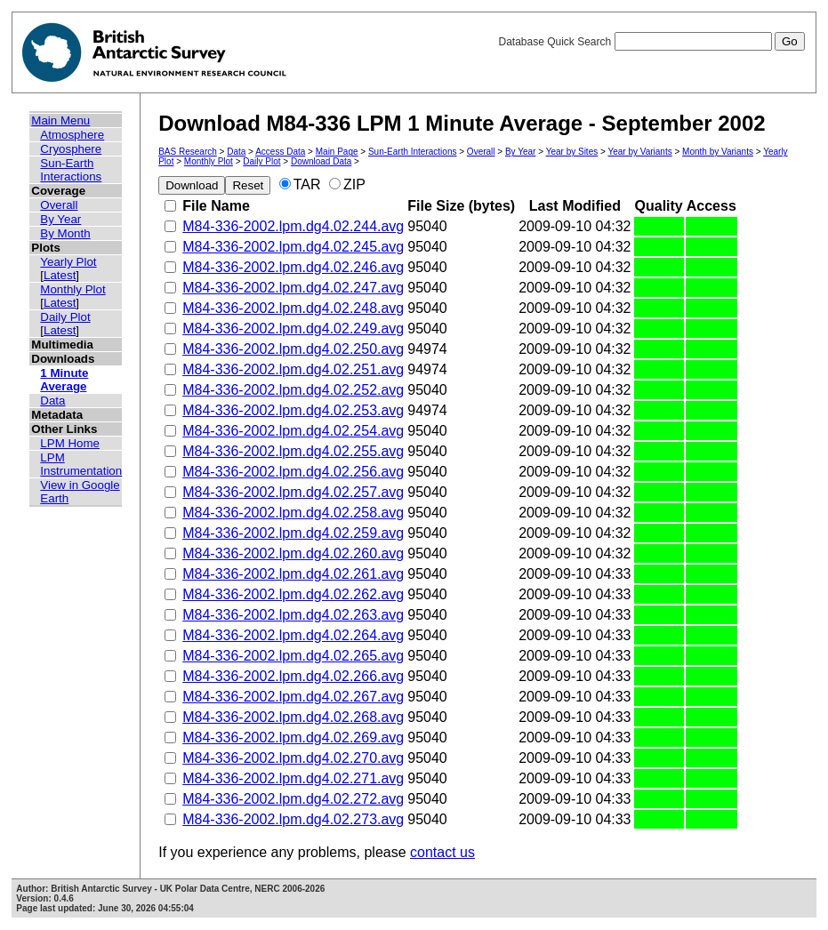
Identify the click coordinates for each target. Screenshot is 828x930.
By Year (60, 219)
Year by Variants (639, 151)
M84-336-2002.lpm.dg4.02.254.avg (293, 430)
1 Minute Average (64, 379)
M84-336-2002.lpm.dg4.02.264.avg (293, 635)
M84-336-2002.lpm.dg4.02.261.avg (293, 573)
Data (52, 400)
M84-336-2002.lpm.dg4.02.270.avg (293, 758)
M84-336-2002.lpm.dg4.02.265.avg (293, 655)
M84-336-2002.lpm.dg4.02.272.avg (293, 798)
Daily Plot (65, 317)
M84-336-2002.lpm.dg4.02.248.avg (293, 308)
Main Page (337, 151)
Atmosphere (72, 134)
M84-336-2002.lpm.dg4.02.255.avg (293, 451)
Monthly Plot (72, 289)
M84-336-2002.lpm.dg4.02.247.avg (293, 287)
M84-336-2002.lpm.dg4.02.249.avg (293, 328)
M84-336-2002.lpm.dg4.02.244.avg (293, 226)
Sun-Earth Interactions (70, 169)
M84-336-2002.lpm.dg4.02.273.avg (293, 819)
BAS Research (187, 151)
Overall (58, 205)
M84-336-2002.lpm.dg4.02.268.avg (293, 717)
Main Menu (60, 120)
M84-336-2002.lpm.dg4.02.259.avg (293, 533)
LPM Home (70, 443)
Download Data (321, 161)
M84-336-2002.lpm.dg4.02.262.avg (293, 594)
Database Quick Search (651, 42)
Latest (60, 275)
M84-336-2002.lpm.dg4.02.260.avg (293, 553)
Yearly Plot (68, 262)
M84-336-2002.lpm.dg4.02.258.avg (293, 512)
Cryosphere (70, 149)
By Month (65, 233)
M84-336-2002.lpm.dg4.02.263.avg (293, 614)
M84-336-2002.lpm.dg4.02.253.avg (293, 410)
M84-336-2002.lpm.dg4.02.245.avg (293, 246)
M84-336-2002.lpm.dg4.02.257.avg (293, 492)
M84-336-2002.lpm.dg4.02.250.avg (293, 349)
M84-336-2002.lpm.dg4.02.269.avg (293, 737)
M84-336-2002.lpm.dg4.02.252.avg (293, 389)
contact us (442, 852)
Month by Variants (717, 151)
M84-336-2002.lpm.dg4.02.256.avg (293, 471)
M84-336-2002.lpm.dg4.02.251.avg (293, 369)
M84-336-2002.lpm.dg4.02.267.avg (293, 696)
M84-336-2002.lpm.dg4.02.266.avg (293, 676)
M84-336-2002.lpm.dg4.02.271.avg (293, 778)
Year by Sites (572, 151)
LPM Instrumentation (81, 464)
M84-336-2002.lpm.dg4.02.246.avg (293, 267)
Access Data (280, 151)
